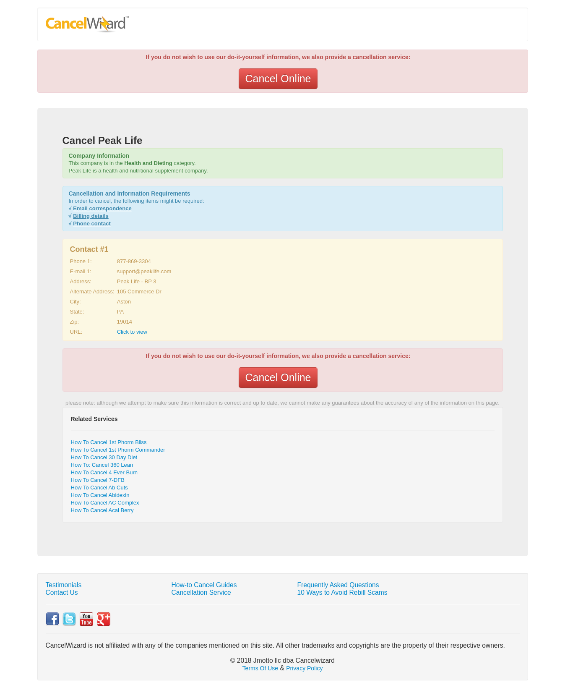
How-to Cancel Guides (204, 584)
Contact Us (62, 592)
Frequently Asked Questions (338, 584)
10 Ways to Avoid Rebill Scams (342, 592)
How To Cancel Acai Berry (102, 510)
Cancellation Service (201, 592)
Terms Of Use (260, 668)
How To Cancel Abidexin (100, 495)
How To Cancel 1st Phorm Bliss (109, 442)
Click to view (132, 332)
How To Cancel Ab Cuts (99, 487)
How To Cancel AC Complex (105, 502)
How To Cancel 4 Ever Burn (104, 472)
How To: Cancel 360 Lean (102, 465)
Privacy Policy (304, 668)
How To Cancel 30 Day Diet (104, 457)
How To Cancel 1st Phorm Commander (118, 450)
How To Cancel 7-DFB (98, 480)
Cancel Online (278, 78)
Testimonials (64, 584)
